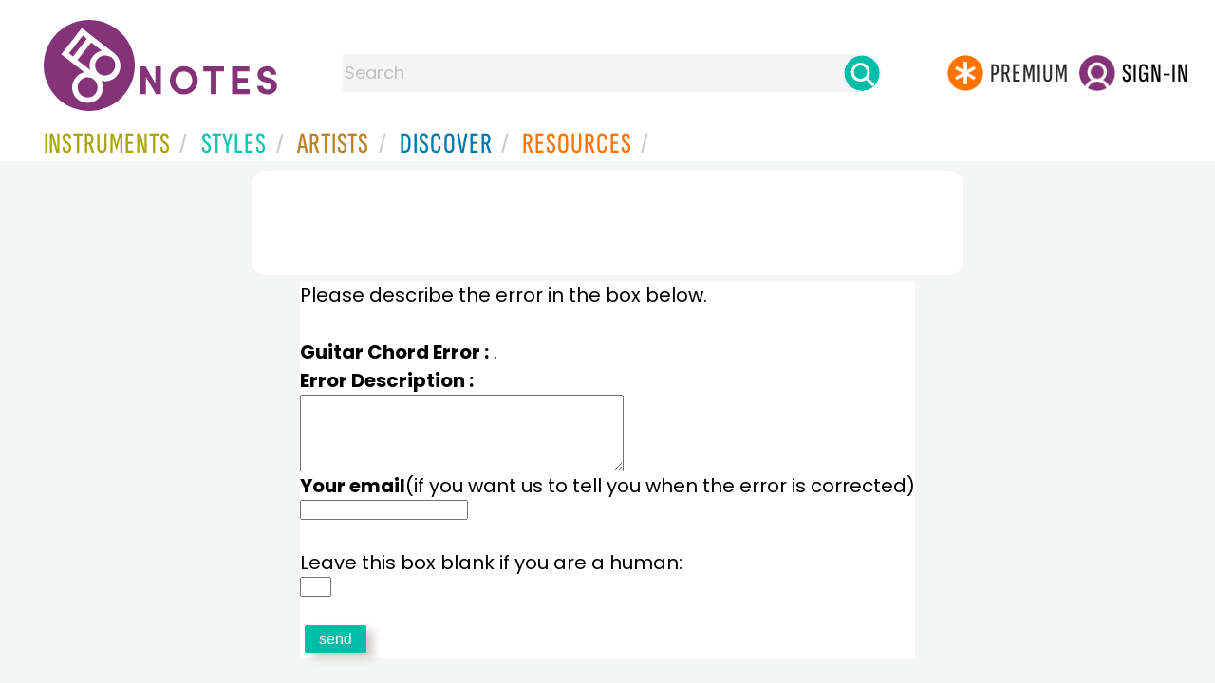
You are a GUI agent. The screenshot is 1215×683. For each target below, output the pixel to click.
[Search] (862, 73)
